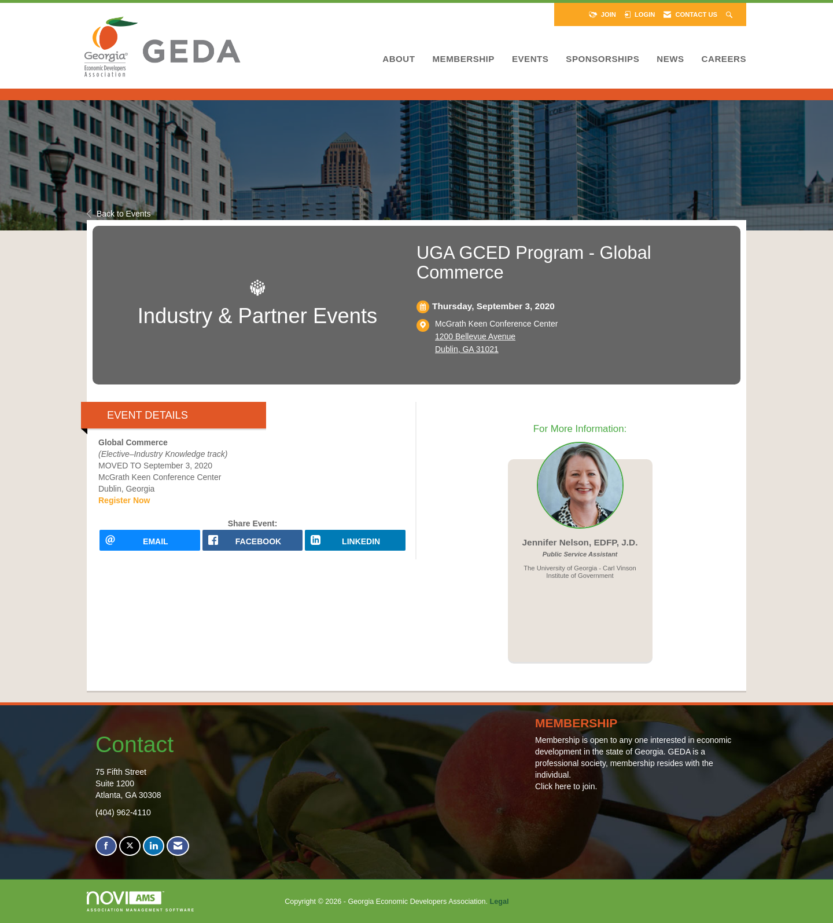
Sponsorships (602, 59)
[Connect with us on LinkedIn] (153, 846)
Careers (724, 59)
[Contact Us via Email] (178, 846)
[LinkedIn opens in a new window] (355, 544)
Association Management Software (141, 901)
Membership (463, 59)
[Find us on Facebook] (106, 846)
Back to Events (118, 213)
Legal (499, 902)
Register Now (124, 500)
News (670, 59)
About (398, 59)
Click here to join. (566, 786)
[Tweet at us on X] (130, 846)
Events (530, 59)
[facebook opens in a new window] (252, 544)
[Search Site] (730, 14)
